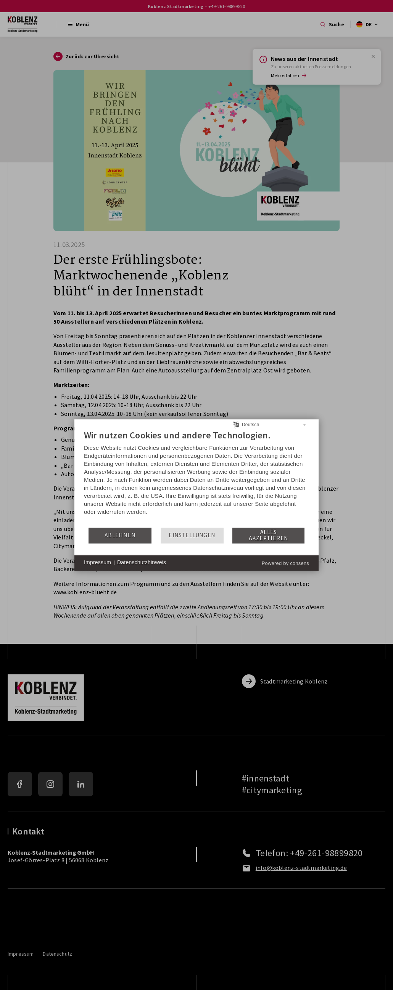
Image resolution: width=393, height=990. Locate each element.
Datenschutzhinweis (141, 563)
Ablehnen (120, 535)
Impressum (97, 563)
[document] (196, 478)
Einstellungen (192, 535)
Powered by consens (285, 563)
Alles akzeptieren (268, 535)
